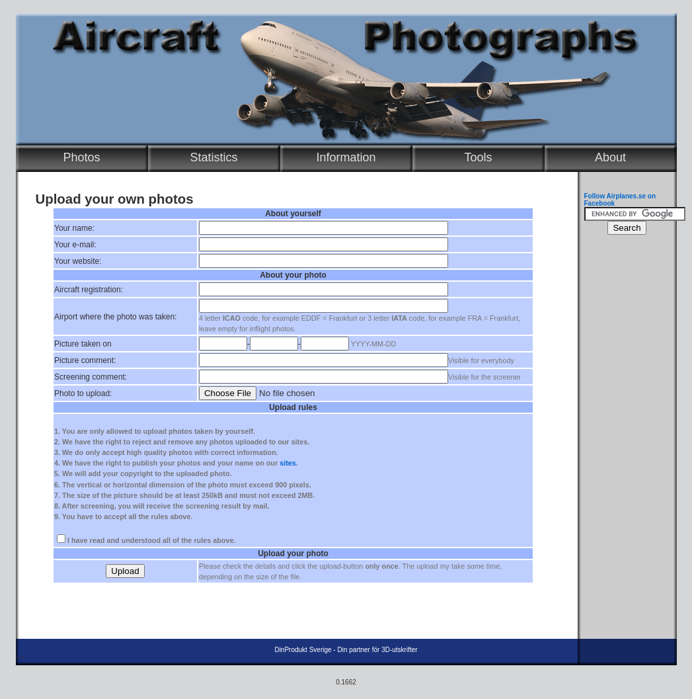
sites (288, 463)
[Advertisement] (624, 440)
